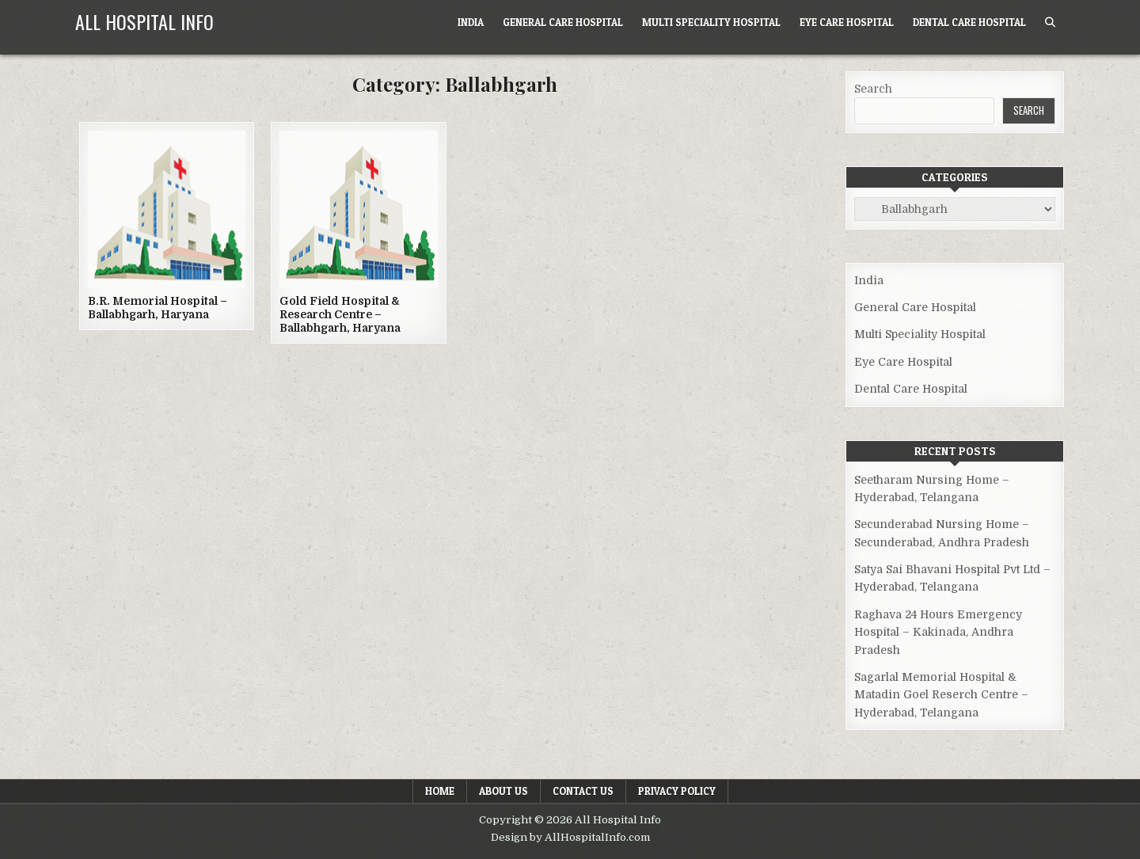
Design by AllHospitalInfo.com (570, 837)
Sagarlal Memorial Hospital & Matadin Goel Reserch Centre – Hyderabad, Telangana (941, 695)
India (471, 22)
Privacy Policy (677, 791)
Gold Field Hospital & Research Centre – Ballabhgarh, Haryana (340, 314)
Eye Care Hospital (847, 22)
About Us (503, 791)
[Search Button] (1050, 22)
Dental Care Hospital (969, 22)
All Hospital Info (144, 21)
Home (439, 791)
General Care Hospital (563, 22)
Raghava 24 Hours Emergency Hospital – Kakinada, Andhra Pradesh (938, 632)
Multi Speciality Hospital (711, 22)
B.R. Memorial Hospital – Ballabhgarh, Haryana (157, 308)
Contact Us (583, 791)
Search (873, 88)
